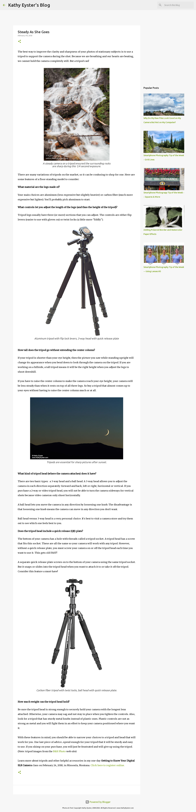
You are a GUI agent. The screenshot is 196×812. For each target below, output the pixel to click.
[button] (19, 42)
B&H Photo (59, 751)
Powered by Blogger (98, 802)
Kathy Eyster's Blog (29, 5)
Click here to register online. (108, 765)
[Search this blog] (178, 5)
